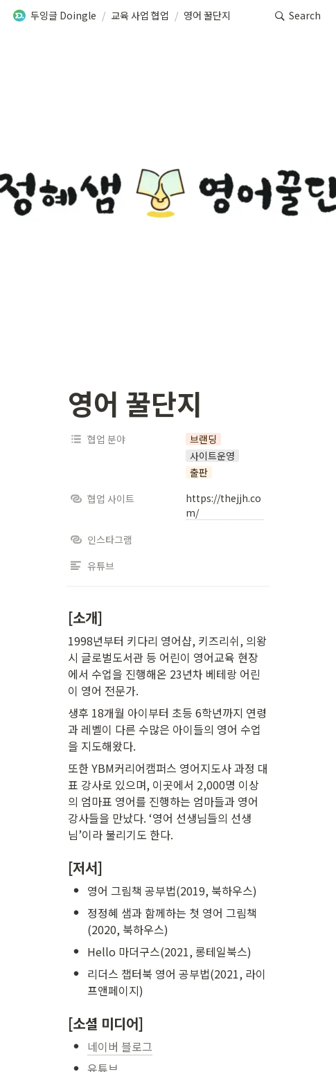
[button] (54, 16)
